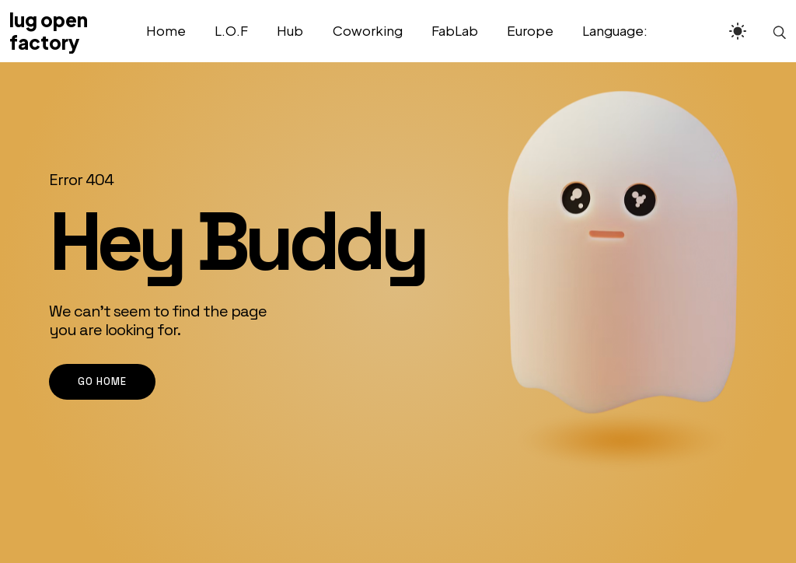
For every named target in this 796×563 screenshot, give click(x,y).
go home (102, 381)
